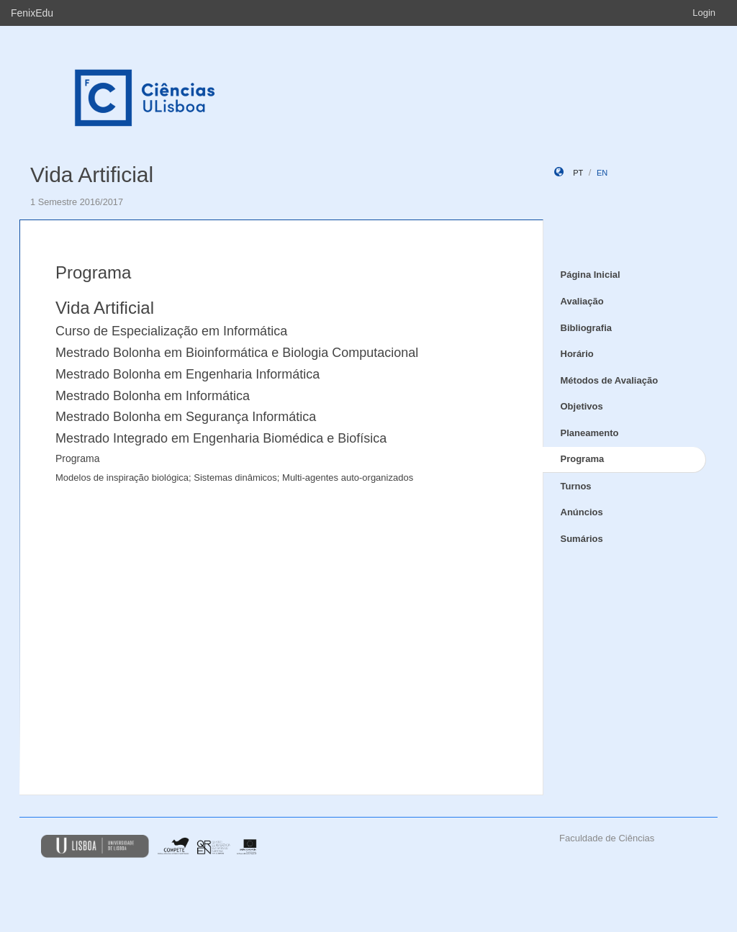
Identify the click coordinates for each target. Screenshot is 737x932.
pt (578, 172)
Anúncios (582, 512)
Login (703, 12)
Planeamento (590, 432)
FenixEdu (32, 13)
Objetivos (582, 406)
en (602, 172)
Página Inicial (590, 274)
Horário (577, 353)
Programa (583, 458)
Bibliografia (586, 327)
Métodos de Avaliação (610, 380)
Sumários (582, 538)
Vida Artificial (91, 174)
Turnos (576, 486)
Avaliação (582, 301)
